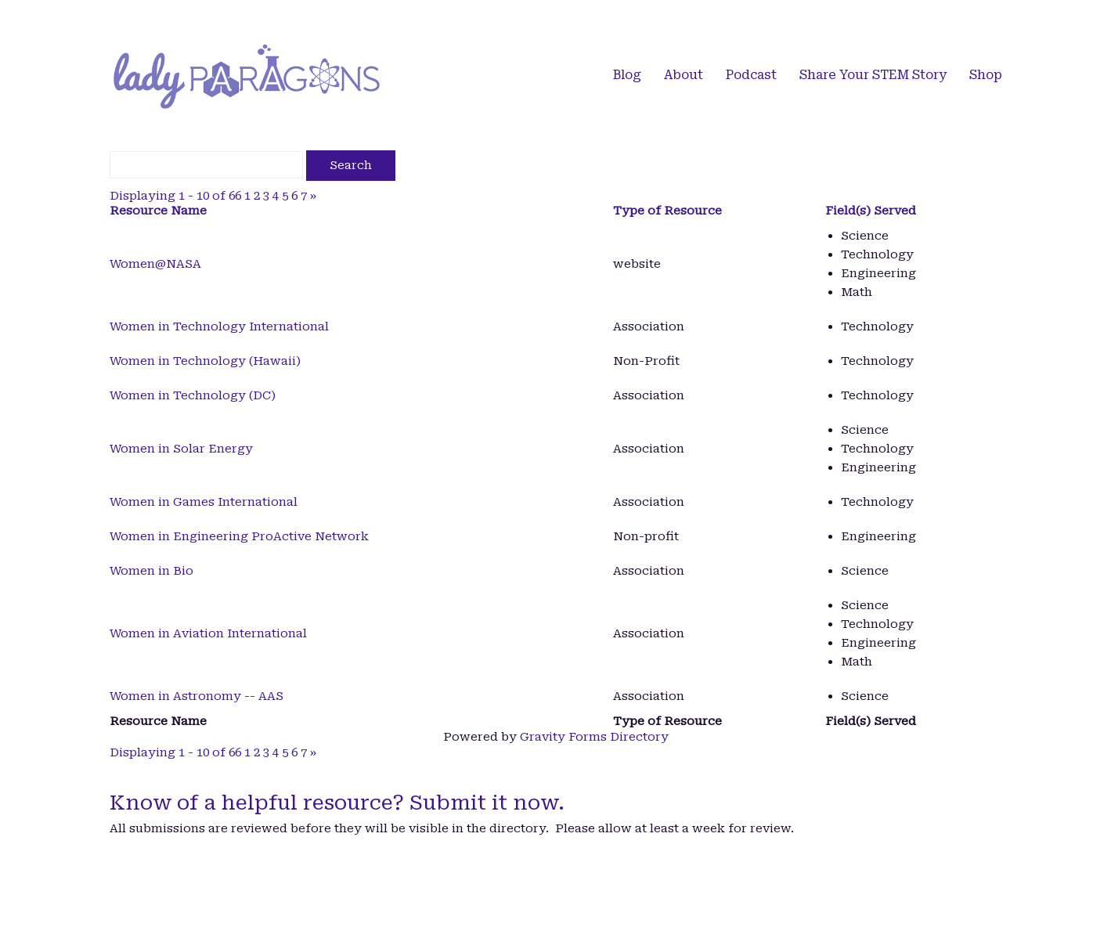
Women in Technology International (219, 326)
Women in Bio (151, 571)
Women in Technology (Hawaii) (205, 361)
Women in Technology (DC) (193, 395)
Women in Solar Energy (181, 449)
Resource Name (158, 211)
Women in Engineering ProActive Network (239, 536)
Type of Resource (667, 211)
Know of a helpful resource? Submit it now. (337, 802)
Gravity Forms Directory (594, 737)
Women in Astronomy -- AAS (196, 696)
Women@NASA (155, 264)
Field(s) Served (870, 211)
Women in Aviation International (208, 633)
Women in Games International (204, 502)
